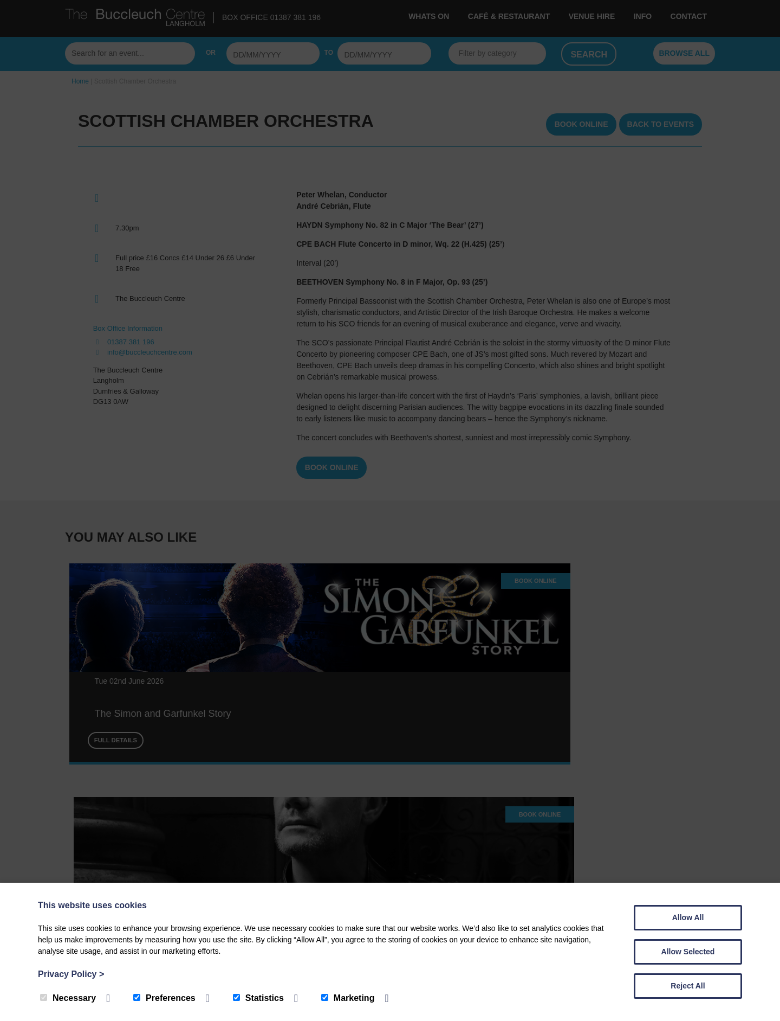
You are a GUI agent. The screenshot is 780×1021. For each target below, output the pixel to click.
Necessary (68, 998)
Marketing (348, 998)
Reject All (688, 985)
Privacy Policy (71, 974)
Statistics (258, 998)
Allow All (688, 917)
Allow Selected (688, 951)
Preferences (164, 998)
